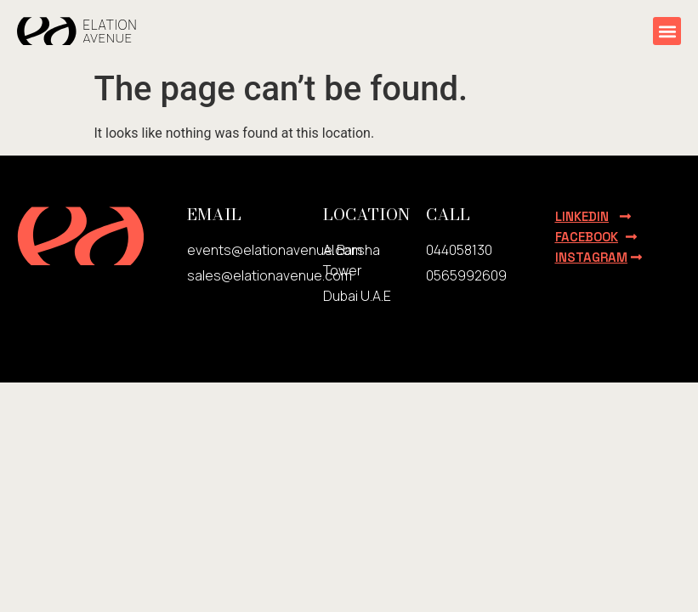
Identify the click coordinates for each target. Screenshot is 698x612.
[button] (667, 31)
